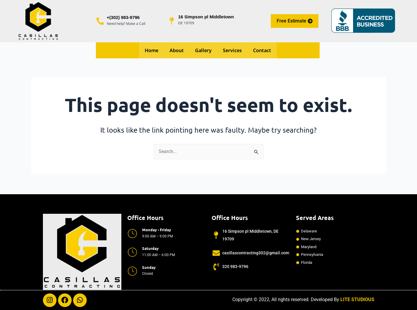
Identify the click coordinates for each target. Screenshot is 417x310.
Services (232, 50)
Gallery (203, 50)
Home (151, 50)
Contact (262, 50)
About (177, 50)
